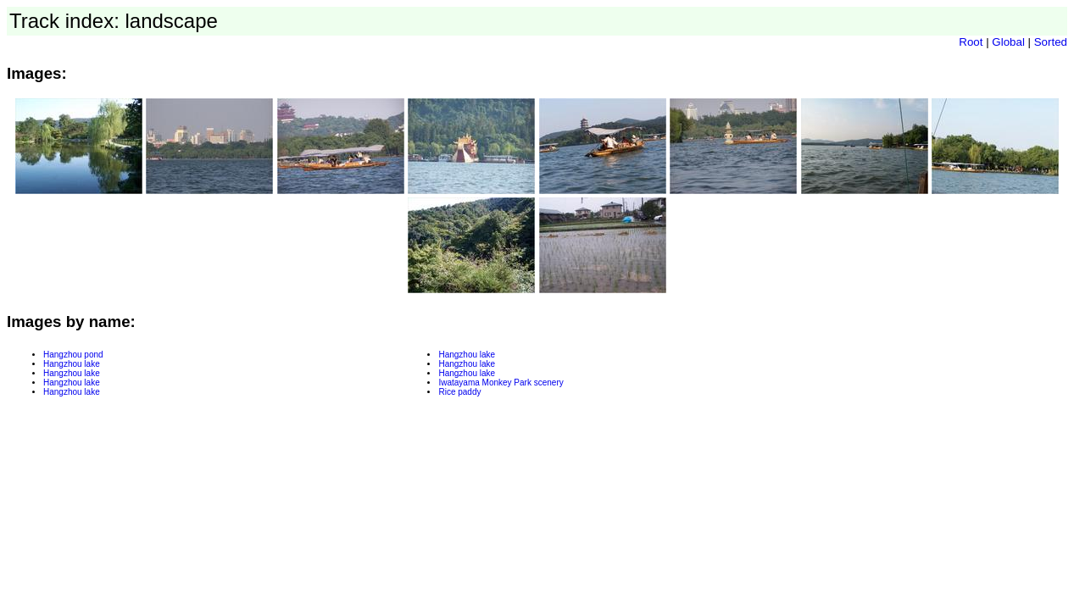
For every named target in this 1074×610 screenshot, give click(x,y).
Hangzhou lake (71, 364)
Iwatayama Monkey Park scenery (500, 382)
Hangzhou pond (73, 354)
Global (1008, 42)
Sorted (1050, 42)
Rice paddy (459, 391)
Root (970, 42)
